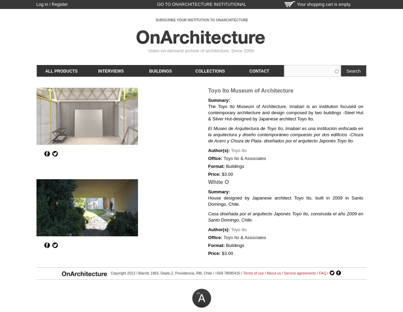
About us (274, 273)
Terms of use (253, 273)
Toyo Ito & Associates (245, 158)
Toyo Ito (239, 150)
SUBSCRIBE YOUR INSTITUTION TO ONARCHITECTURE (202, 20)
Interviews (111, 71)
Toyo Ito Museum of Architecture (251, 91)
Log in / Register (52, 4)
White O (218, 182)
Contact (259, 71)
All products (61, 71)
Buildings (160, 71)
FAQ (322, 273)
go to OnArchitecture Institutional (201, 4)
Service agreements (300, 273)
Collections (210, 71)
